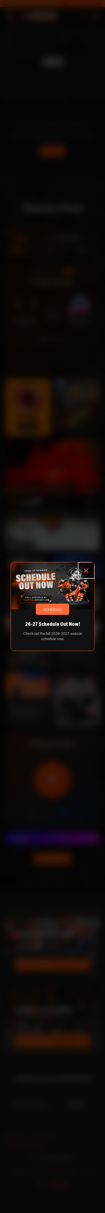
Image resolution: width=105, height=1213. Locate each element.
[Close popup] (86, 570)
